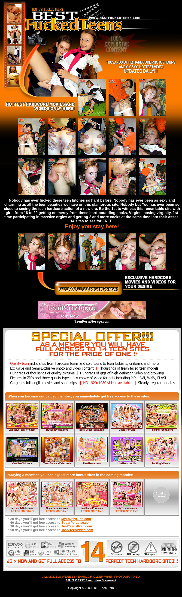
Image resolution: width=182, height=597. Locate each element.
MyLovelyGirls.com (22, 508)
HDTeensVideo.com (57, 430)
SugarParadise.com (57, 508)
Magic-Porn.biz (127, 430)
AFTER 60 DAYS (57, 511)
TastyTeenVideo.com (126, 508)
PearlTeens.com (92, 463)
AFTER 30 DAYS (22, 511)
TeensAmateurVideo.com (57, 463)
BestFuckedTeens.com (91, 430)
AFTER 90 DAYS (91, 511)
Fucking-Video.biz (162, 463)
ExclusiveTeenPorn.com (22, 430)
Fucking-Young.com (162, 430)
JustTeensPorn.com (92, 508)
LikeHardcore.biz (127, 463)
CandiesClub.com (22, 463)
